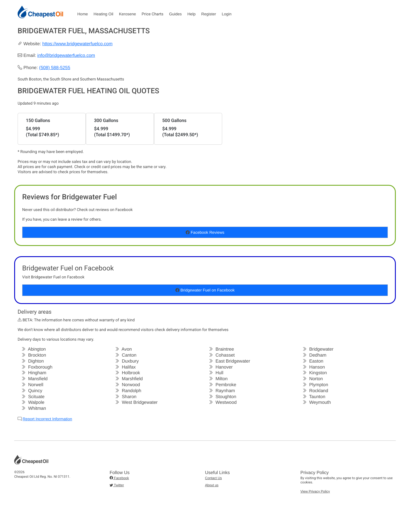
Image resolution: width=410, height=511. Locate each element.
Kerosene (127, 14)
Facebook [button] (119, 478)
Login (226, 14)
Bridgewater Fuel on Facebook (205, 290)
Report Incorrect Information (47, 419)
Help (191, 14)
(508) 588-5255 (54, 67)
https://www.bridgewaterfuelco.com (77, 44)
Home (82, 14)
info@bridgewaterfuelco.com (66, 55)
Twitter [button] (117, 485)
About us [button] (211, 485)
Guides (175, 14)
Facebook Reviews (205, 232)
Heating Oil (103, 14)
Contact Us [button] (213, 478)
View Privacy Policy (315, 491)
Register (208, 14)
